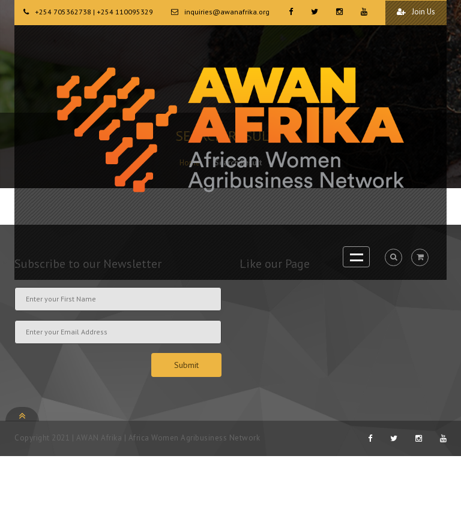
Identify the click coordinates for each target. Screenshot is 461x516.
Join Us (416, 12)
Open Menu (356, 256)
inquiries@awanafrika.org (227, 11)
